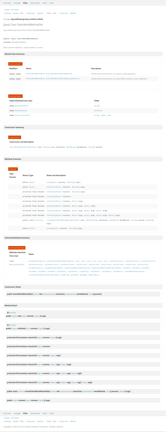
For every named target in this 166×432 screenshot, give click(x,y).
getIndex (74, 274)
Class (90, 147)
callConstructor (116, 261)
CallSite (33, 147)
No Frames (15, 10)
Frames (6, 10)
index (103, 115)
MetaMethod (71, 147)
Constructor (30, 13)
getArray (65, 274)
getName (83, 274)
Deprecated (35, 3)
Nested (15, 13)
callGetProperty (36, 267)
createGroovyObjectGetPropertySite (44, 274)
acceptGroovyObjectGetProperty (60, 261)
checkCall (51, 191)
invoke (49, 228)
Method (40, 13)
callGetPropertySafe (53, 267)
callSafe (126, 267)
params (97, 105)
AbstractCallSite (22, 115)
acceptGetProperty (37, 261)
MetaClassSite (21, 110)
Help (51, 3)
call (48, 182)
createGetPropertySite (134, 271)
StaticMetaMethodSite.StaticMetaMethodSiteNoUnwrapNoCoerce (53, 78)
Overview (7, 3)
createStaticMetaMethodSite (59, 220)
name (109, 115)
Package (17, 3)
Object (32, 182)
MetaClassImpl (49, 147)
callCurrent (81, 264)
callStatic (51, 187)
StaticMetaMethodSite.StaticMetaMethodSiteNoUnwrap (49, 74)
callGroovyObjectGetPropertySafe (106, 267)
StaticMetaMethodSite (18, 147)
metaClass (98, 110)
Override (12, 312)
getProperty (94, 274)
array (96, 115)
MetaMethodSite (19, 42)
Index (44, 3)
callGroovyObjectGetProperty (77, 267)
